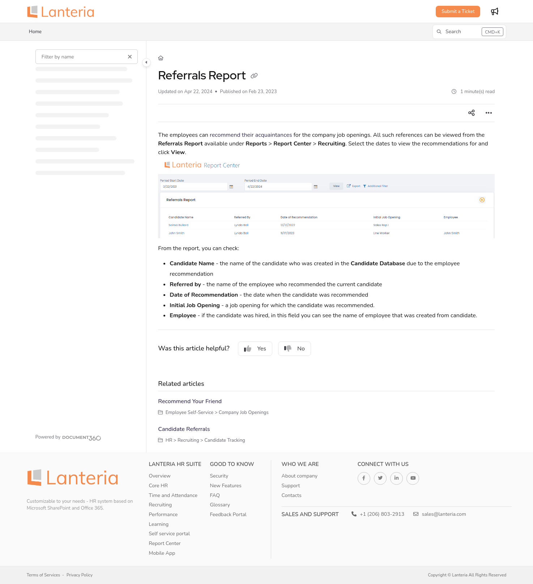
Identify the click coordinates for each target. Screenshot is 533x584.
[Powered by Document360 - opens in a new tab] (68, 437)
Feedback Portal (228, 514)
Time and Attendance (173, 495)
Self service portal (169, 533)
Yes (255, 349)
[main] (326, 247)
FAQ (215, 495)
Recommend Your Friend (190, 401)
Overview (159, 475)
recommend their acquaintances (251, 135)
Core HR (158, 485)
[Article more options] (489, 113)
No (294, 349)
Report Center (164, 543)
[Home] (160, 58)
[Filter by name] (86, 56)
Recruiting (160, 504)
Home (35, 32)
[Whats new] (494, 11)
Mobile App (162, 553)
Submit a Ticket (458, 11)
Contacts (292, 495)
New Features (225, 485)
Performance (163, 514)
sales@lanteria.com (439, 514)
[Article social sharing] (471, 113)
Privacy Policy (80, 575)
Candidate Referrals (184, 429)
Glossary (220, 504)
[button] (469, 32)
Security (219, 475)
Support (291, 485)
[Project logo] (63, 11)
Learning (159, 524)
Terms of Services (43, 575)
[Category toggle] (146, 62)
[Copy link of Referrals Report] (254, 76)
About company (299, 475)
